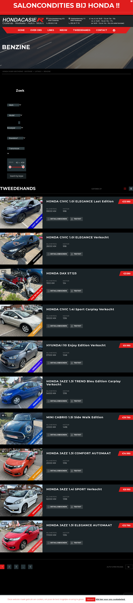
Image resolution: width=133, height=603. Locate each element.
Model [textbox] (12, 115)
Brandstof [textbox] (13, 138)
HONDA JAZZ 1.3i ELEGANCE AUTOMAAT (79, 525)
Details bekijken (57, 219)
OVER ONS (36, 30)
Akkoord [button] (90, 599)
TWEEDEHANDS (81, 30)
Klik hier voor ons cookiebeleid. (110, 599)
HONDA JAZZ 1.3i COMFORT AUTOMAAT (78, 453)
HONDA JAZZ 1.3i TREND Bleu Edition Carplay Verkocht (83, 383)
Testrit (76, 219)
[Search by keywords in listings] (16, 176)
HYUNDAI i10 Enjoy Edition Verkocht (76, 345)
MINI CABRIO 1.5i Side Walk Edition (74, 417)
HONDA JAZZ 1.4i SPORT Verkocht (74, 489)
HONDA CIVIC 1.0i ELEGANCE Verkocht (77, 237)
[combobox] (14, 105)
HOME (21, 30)
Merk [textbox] (11, 105)
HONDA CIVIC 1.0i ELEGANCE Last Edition (80, 201)
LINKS (51, 30)
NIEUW (63, 30)
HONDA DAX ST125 (61, 273)
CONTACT (101, 30)
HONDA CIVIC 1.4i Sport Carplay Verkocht (80, 309)
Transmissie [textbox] (14, 148)
